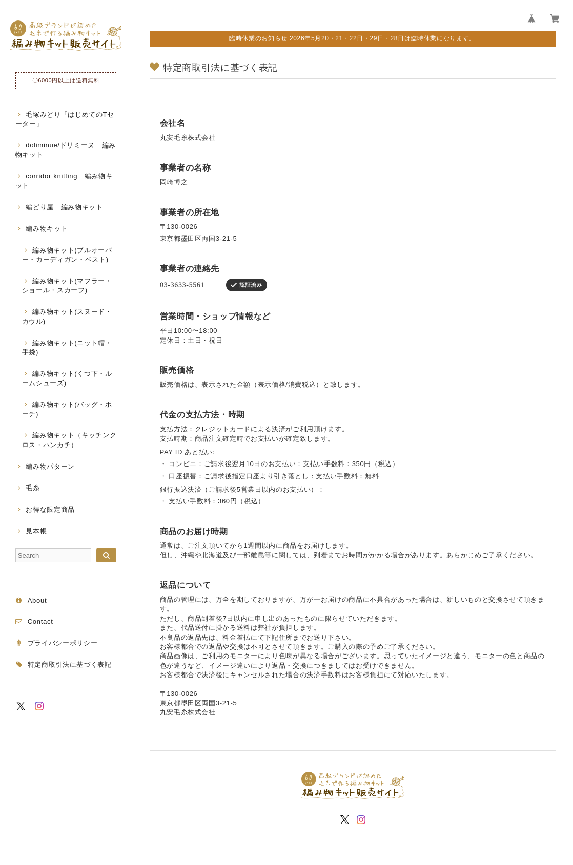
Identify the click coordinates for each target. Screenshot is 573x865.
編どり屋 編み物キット (64, 207)
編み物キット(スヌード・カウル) (67, 316)
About (37, 600)
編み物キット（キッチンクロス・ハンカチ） (69, 439)
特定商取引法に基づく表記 (70, 664)
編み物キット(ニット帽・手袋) (67, 347)
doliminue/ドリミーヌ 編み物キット (65, 149)
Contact (40, 621)
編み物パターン (50, 466)
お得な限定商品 (50, 509)
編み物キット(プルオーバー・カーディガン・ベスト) (67, 254)
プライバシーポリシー (63, 643)
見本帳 (36, 531)
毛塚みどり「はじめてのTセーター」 (64, 119)
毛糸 (32, 488)
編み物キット (47, 229)
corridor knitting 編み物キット (64, 180)
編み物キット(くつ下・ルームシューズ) (67, 378)
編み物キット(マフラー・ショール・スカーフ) (67, 285)
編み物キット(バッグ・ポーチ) (67, 408)
